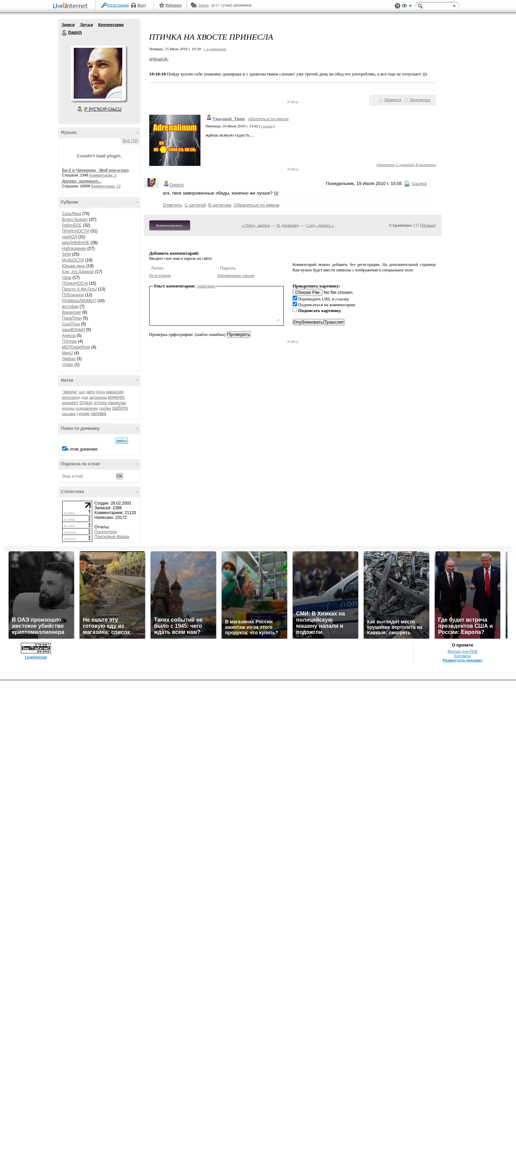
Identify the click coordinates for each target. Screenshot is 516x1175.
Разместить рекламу (463, 660)
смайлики (206, 285)
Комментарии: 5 (102, 175)
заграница (98, 397)
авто (90, 392)
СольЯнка (71, 213)
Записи (68, 24)
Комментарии (111, 24)
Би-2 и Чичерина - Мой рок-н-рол (95, 170)
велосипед (71, 397)
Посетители (106, 531)
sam (82, 392)
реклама (68, 414)
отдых (86, 402)
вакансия (115, 392)
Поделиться (420, 99)
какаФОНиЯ (73, 329)
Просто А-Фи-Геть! (79, 289)
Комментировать (169, 225)
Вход (141, 5)
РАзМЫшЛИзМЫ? (79, 300)
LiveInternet (71, 6)
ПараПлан (72, 318)
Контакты (462, 656)
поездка (68, 408)
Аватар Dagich (98, 73)
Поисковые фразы (112, 536)
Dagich (64, 33)
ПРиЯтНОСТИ (75, 231)
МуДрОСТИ (73, 260)
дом (85, 397)
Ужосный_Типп (228, 118)
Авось (203, 5)
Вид (407, 7)
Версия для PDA (463, 651)
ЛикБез (69, 358)
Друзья (86, 24)
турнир (82, 413)
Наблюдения (74, 248)
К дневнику (288, 225)
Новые (428, 225)
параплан (117, 402)
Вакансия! (71, 312)
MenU (67, 353)
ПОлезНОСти (75, 283)
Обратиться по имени (256, 205)
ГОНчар (69, 341)
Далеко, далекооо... (81, 181)
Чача (66, 277)
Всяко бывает (75, 219)
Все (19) (130, 140)
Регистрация (118, 5)
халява (98, 413)
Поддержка (397, 6)
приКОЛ (69, 237)
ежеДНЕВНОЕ (75, 242)
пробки (105, 408)
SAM (66, 254)
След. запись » (320, 225)
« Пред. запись (256, 225)
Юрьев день (73, 266)
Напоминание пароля (236, 275)
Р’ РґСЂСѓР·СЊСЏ (102, 109)
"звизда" (70, 392)
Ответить (385, 164)
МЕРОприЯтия (76, 347)
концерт (70, 402)
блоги (100, 392)
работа (120, 408)
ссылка (267, 126)
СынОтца (71, 324)
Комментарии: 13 (106, 186)
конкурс (116, 397)
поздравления (87, 408)
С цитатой (405, 164)
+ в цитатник (214, 49)
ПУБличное (73, 295)
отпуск (100, 402)
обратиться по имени (268, 118)
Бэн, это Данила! (78, 271)
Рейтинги (173, 5)
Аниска (69, 335)
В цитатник (426, 164)
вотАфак (70, 306)
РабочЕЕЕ (72, 225)
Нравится (393, 99)
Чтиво (67, 364)
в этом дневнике (82, 449)
